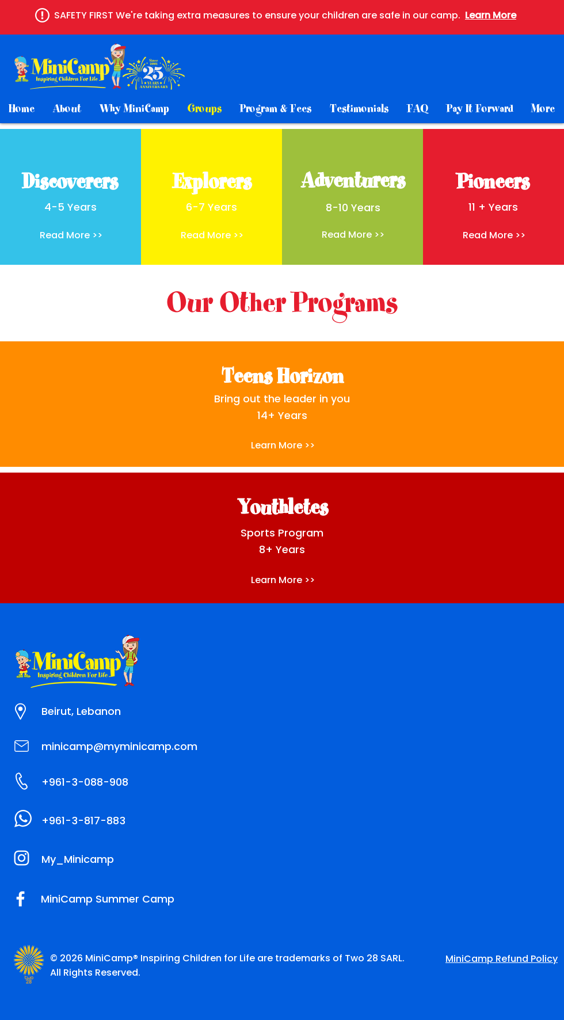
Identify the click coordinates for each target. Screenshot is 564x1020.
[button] (490, 15)
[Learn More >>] (282, 580)
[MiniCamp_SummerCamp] (22, 858)
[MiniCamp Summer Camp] (20, 899)
